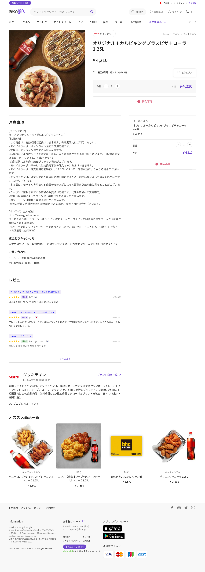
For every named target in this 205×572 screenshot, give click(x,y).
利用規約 (13, 507)
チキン (176, 34)
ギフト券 (86, 536)
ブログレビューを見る (24, 404)
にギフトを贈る (20, 3)
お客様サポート (73, 521)
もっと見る (65, 358)
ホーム (165, 34)
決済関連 (86, 540)
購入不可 (144, 101)
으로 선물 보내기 (75, 546)
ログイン (180, 3)
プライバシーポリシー (32, 507)
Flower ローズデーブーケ (20, 336)
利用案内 (50, 507)
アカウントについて (71, 540)
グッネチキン (189, 34)
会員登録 (192, 3)
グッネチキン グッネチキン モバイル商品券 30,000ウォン (35, 292)
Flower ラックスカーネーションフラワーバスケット (32, 312)
